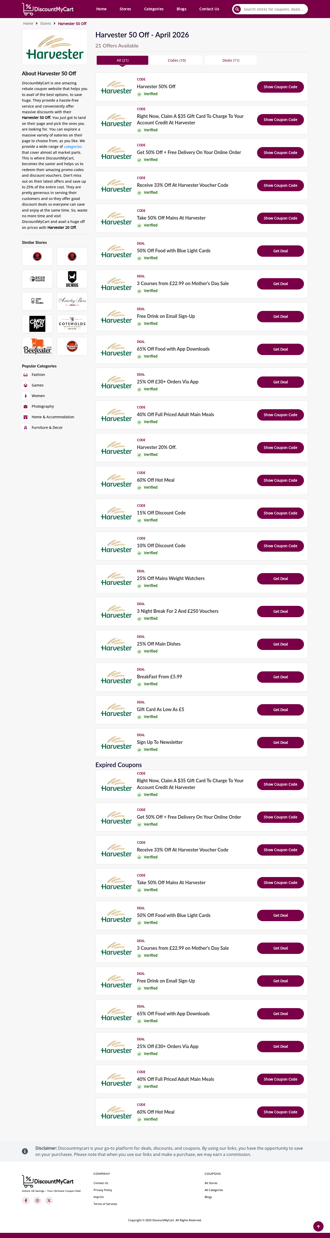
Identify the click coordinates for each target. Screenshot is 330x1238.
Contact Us (209, 8)
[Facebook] (26, 1200)
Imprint (99, 1196)
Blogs (182, 8)
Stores (125, 8)
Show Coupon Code (280, 86)
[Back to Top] (318, 1226)
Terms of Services (105, 1203)
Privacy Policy (103, 1189)
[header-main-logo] (47, 9)
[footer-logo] (51, 1184)
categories (73, 146)
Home (101, 8)
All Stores (211, 1182)
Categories (154, 8)
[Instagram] (37, 1200)
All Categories (214, 1189)
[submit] (237, 9)
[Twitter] (49, 1200)
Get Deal (280, 250)
